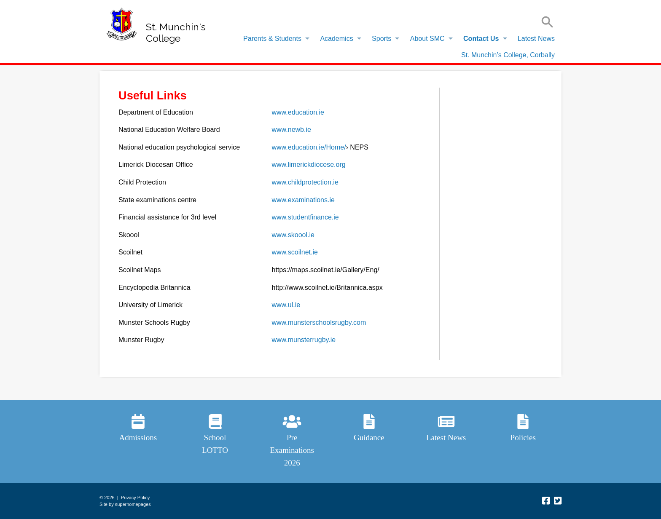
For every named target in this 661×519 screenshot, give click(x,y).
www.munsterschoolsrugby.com (319, 322)
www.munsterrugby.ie (304, 339)
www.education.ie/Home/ (309, 147)
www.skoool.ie (293, 234)
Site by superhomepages (125, 504)
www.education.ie (298, 112)
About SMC (427, 38)
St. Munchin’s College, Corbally (508, 55)
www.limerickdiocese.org (309, 164)
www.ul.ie (286, 304)
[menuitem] (274, 39)
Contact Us (481, 38)
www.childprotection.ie (305, 182)
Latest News (536, 38)
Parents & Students (272, 38)
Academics (336, 38)
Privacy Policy (135, 497)
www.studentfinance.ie (305, 217)
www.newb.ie (291, 129)
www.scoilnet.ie (295, 252)
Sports (381, 38)
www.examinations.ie (303, 199)
